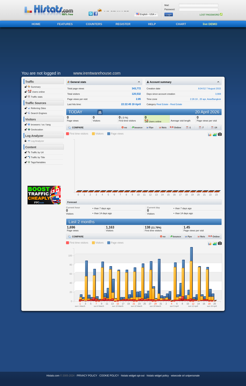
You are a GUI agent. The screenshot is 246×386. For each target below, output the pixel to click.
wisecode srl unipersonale (185, 375)
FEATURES (65, 24)
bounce (137, 127)
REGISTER (123, 24)
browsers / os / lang (41, 124)
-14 (214, 127)
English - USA (146, 14)
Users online (38, 92)
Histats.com (52, 375)
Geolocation (37, 129)
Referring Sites (38, 108)
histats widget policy (158, 375)
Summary (36, 87)
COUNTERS (94, 24)
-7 (201, 127)
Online (175, 127)
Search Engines (39, 113)
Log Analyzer (37, 141)
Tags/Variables (38, 162)
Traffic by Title (38, 157)
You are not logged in (41, 73)
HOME (36, 24)
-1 (188, 127)
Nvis (162, 127)
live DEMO (210, 24)
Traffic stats (36, 97)
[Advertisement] (122, 50)
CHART (181, 24)
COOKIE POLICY (109, 375)
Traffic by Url (37, 152)
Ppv (149, 127)
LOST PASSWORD (211, 14)
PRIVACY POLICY (87, 375)
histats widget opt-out (132, 375)
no (124, 127)
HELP (152, 24)
